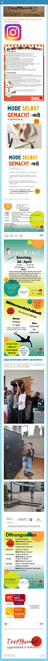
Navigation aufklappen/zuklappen (24, 2)
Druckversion (7, 654)
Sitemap (13, 654)
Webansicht (42, 655)
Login (43, 654)
